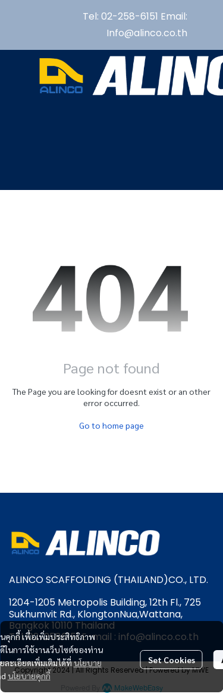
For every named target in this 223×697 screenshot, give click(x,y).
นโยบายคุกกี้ (29, 675)
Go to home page (111, 425)
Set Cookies (171, 659)
